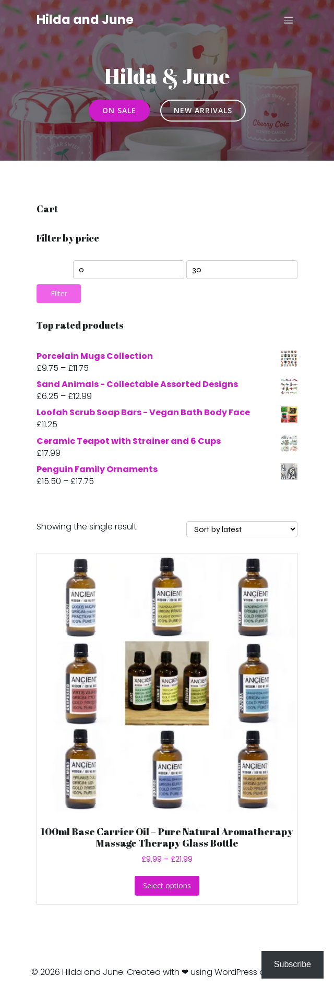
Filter (59, 293)
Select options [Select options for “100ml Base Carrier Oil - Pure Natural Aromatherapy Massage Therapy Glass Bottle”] (167, 885)
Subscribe (292, 964)
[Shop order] (241, 529)
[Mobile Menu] (288, 20)
